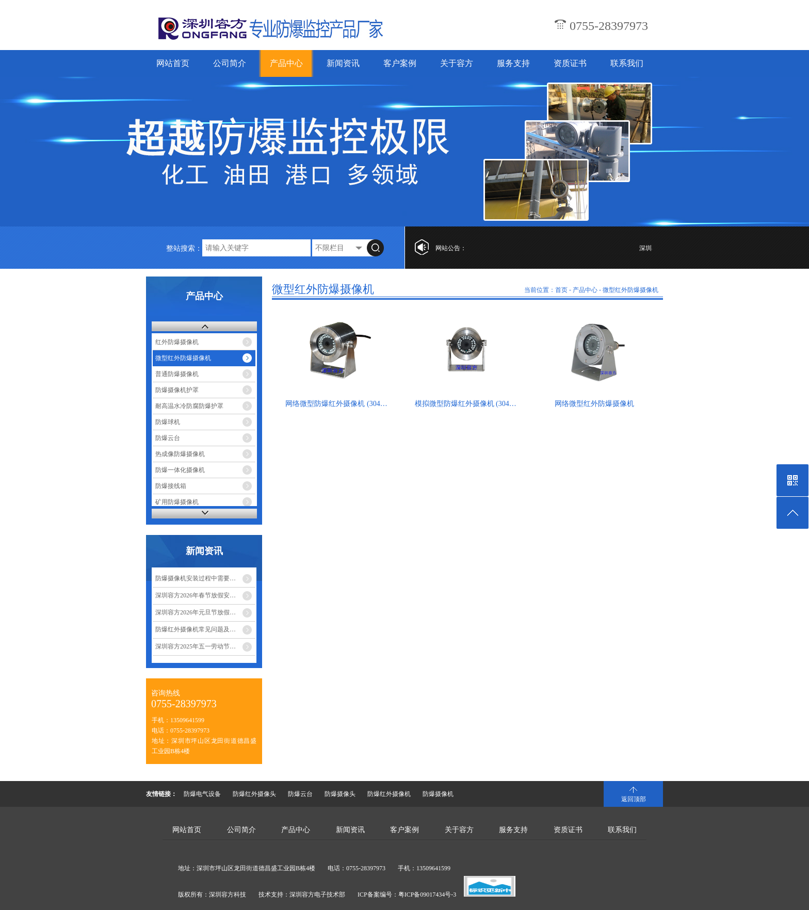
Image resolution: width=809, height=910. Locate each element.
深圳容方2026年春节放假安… (195, 595)
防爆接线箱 (170, 486)
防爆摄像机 (438, 794)
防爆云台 (167, 438)
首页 (561, 290)
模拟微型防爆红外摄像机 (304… (465, 404)
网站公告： (450, 248)
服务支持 (513, 63)
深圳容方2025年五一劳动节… (195, 646)
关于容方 (456, 63)
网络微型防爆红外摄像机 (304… (336, 404)
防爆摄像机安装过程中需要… (195, 578)
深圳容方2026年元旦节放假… (195, 612)
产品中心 (286, 63)
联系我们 (626, 63)
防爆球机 (167, 422)
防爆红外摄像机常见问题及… (195, 629)
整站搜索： (184, 248)
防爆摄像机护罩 (177, 390)
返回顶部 (633, 799)
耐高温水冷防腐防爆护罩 (189, 406)
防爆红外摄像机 (389, 794)
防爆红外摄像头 (254, 794)
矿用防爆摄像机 (177, 502)
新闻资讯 (343, 63)
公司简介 (229, 63)
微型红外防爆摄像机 (183, 358)
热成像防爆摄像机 (180, 454)
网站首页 (172, 63)
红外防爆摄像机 (177, 342)
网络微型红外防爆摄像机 (594, 404)
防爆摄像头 (340, 794)
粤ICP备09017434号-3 (427, 894)
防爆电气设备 (202, 794)
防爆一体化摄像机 (180, 470)
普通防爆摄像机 (177, 374)
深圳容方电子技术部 (317, 894)
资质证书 (570, 63)
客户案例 (399, 63)
